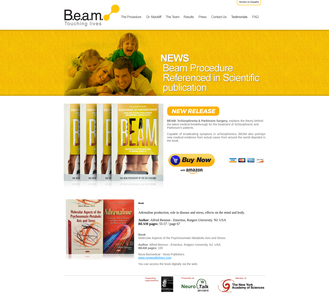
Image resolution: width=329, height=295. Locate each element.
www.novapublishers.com (154, 257)
